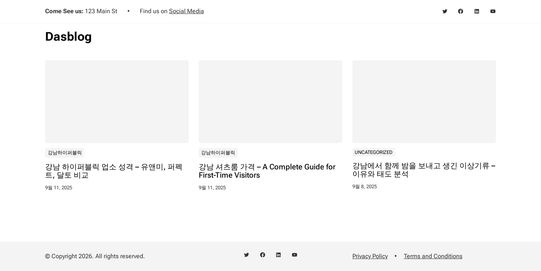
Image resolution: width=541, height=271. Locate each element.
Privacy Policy (370, 256)
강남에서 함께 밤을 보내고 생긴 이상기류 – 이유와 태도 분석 (423, 170)
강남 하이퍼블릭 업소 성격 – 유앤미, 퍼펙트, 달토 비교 (114, 171)
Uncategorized (374, 152)
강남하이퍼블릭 (65, 152)
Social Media (186, 11)
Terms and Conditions (433, 256)
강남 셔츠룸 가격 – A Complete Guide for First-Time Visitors (267, 171)
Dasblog (68, 36)
